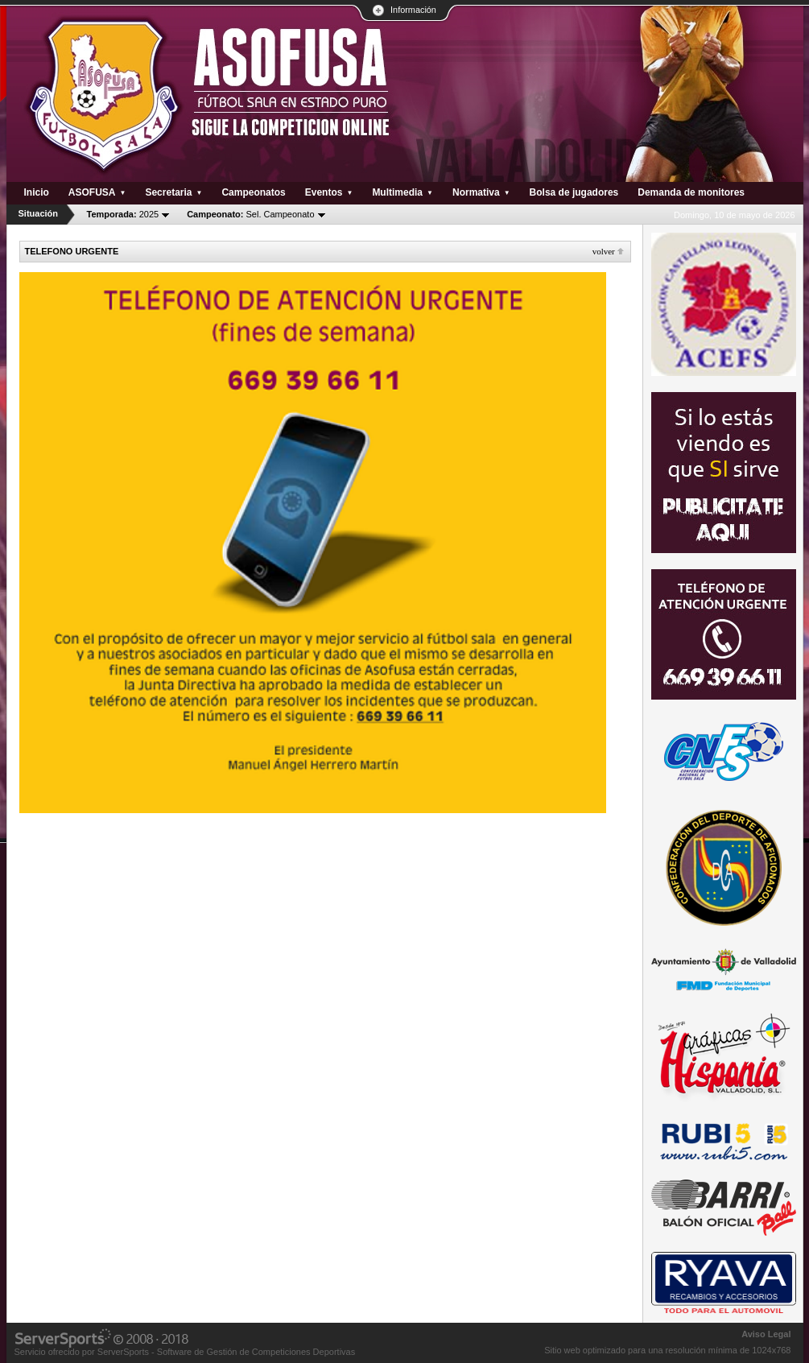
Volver (603, 251)
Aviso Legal (765, 1334)
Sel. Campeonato (250, 214)
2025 (123, 214)
